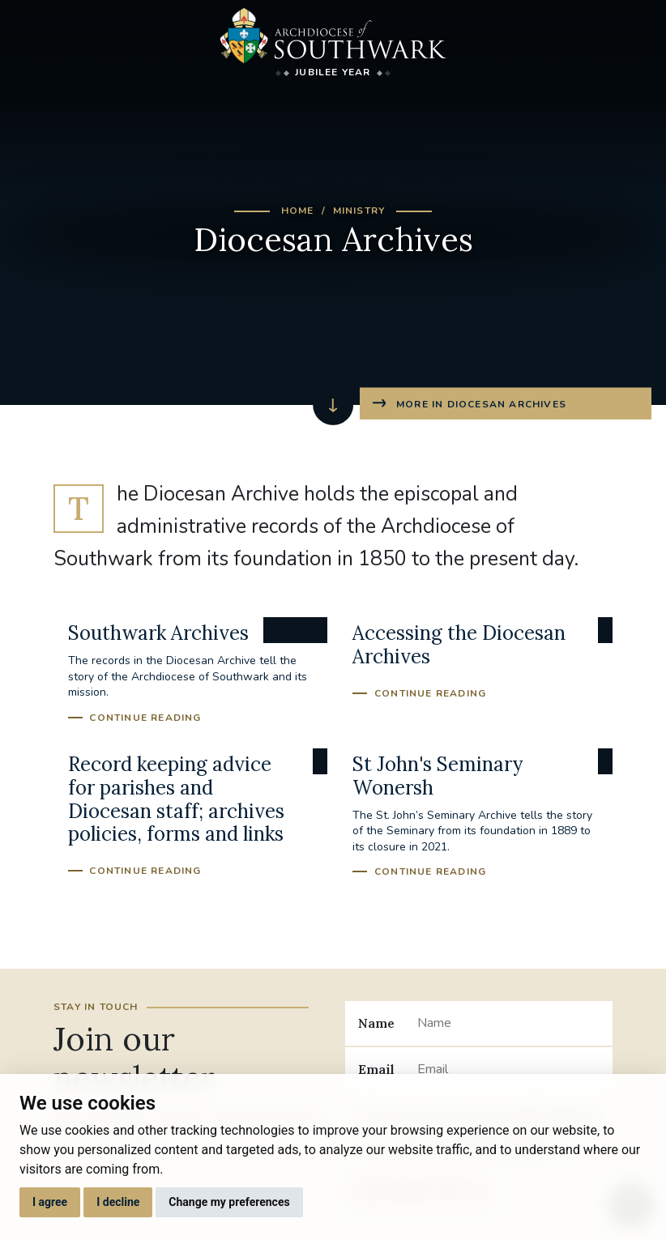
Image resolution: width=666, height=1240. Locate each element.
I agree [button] (49, 1201)
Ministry (359, 210)
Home (297, 210)
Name (376, 1023)
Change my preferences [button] (229, 1201)
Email (376, 1069)
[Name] (508, 1023)
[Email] (508, 1069)
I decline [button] (117, 1201)
